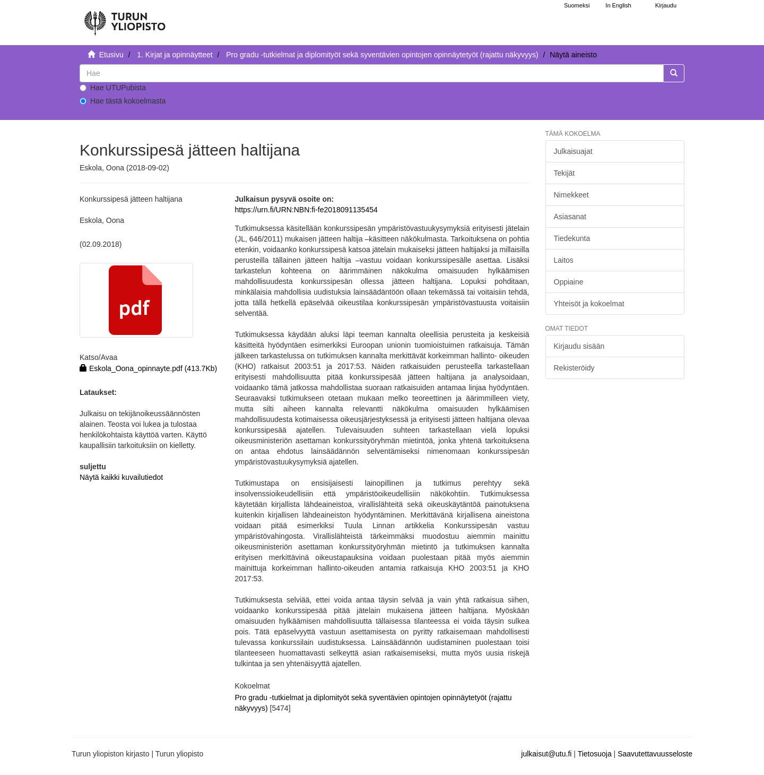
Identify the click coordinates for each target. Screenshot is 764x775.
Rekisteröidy (574, 368)
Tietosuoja (595, 754)
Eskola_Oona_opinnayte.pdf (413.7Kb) (148, 368)
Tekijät (564, 173)
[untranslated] (372, 73)
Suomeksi (576, 5)
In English (618, 5)
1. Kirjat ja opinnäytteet (174, 54)
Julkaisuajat (573, 151)
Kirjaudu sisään (579, 346)
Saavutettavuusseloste (655, 754)
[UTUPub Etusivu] (125, 18)
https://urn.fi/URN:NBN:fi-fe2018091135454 (306, 209)
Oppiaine (569, 282)
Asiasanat (570, 216)
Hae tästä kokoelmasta (123, 101)
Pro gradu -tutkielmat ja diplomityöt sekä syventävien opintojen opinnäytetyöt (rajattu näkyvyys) (382, 54)
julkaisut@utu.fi (546, 754)
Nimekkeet (571, 195)
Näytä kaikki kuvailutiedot (121, 477)
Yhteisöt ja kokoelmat (589, 303)
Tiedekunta (572, 238)
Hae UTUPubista (113, 87)
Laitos (564, 260)
